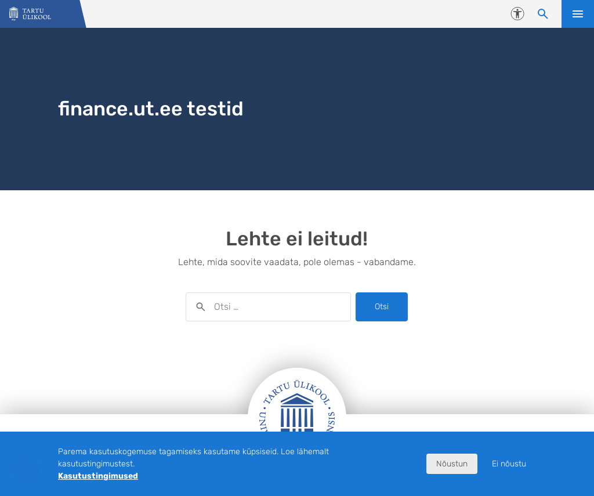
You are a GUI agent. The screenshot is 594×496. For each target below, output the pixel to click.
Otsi (382, 307)
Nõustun (452, 464)
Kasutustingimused (98, 476)
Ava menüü (578, 14)
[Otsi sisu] (543, 14)
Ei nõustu (509, 464)
